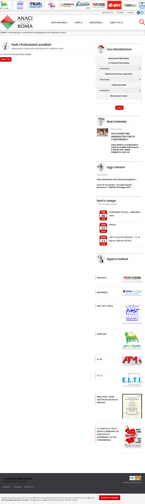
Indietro (6, 59)
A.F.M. (99, 359)
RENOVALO (102, 277)
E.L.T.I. (100, 375)
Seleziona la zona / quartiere (118, 74)
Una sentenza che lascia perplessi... (117, 179)
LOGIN (130, 12)
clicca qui (25, 500)
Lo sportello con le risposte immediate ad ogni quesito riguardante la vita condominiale (108, 434)
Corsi (77, 22)
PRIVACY (7, 487)
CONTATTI (29, 487)
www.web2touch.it (132, 482)
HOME (3, 32)
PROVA (112, 224)
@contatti (108, 12)
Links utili (115, 22)
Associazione (58, 22)
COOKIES (17, 487)
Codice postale (119, 85)
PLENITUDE (102, 333)
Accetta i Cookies (109, 498)
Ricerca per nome (118, 96)
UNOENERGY (102, 292)
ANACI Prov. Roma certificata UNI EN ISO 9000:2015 (107, 399)
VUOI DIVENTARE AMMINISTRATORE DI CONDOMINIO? (123, 136)
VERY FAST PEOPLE (105, 305)
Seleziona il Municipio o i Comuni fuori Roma (118, 60)
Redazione (95, 22)
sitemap (120, 12)
